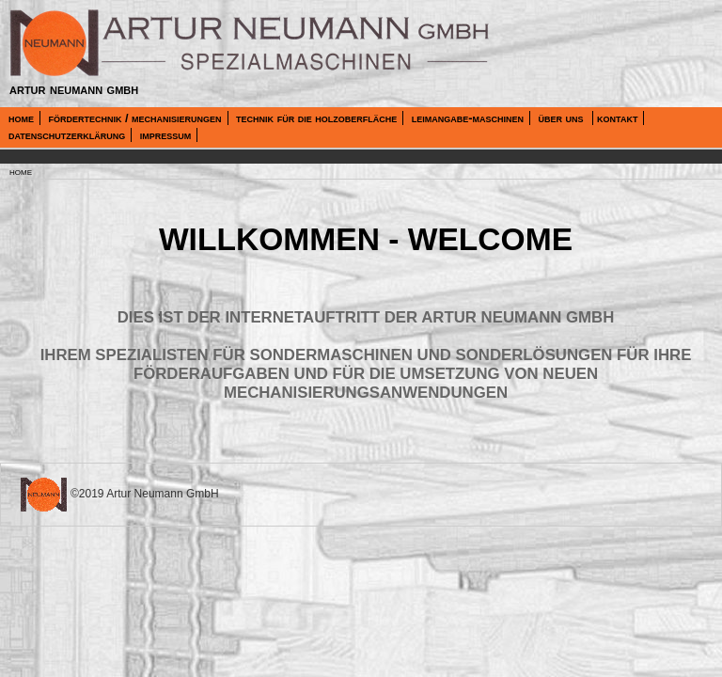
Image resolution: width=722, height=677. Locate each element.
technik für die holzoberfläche (316, 118)
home (21, 118)
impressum (166, 135)
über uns (562, 118)
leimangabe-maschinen (468, 118)
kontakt (617, 118)
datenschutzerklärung (66, 135)
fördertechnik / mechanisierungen (134, 118)
